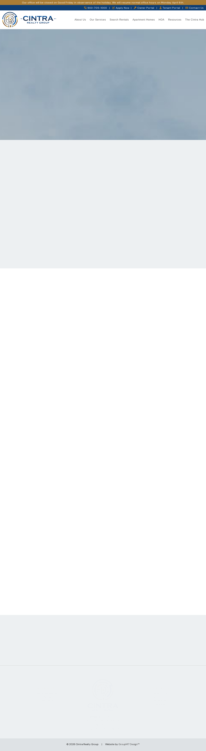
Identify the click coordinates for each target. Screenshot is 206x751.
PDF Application (160, 703)
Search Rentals (119, 19)
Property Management (46, 692)
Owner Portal (144, 7)
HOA (161, 19)
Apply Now (120, 7)
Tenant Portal (169, 7)
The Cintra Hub (194, 19)
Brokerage (46, 695)
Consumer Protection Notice (103, 727)
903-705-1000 (95, 7)
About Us (80, 19)
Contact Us (194, 7)
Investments (46, 699)
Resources (174, 19)
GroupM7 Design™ (129, 744)
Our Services (98, 19)
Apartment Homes (143, 19)
